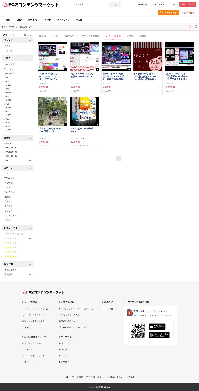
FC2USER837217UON (81, 146)
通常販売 (17, 274)
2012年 (7, 130)
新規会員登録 (187, 4)
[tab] (118, 36)
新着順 (42, 36)
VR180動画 (9, 178)
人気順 (130, 36)
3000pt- (17, 160)
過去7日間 (9, 69)
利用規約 (26, 327)
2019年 (7, 104)
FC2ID (62, 343)
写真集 (19, 19)
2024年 (7, 85)
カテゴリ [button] (17, 167)
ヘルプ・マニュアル (31, 343)
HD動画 (7, 197)
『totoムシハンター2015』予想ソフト (50, 130)
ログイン (174, 4)
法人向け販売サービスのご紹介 (73, 327)
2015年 (7, 119)
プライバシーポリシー (95, 377)
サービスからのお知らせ (33, 315)
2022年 (7, 93)
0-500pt (7, 143)
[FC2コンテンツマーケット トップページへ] (43, 292)
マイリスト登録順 (90, 36)
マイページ (142, 4)
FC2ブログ (64, 362)
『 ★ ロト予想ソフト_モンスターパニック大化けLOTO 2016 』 (50, 76)
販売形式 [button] (17, 264)
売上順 (55, 36)
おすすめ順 (70, 36)
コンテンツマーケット (39, 5)
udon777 (44, 91)
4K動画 (7, 187)
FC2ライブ (64, 356)
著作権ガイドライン (115, 377)
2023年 (7, 89)
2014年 (7, 122)
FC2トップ (69, 377)
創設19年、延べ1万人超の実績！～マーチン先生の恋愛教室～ (145, 76)
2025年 (7, 81)
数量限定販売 (10, 270)
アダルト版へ (188, 12)
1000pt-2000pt (10, 152)
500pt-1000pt (10, 147)
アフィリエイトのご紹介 (70, 315)
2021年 (7, 96)
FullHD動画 (9, 192)
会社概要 (80, 377)
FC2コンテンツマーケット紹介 (36, 309)
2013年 (7, 126)
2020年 (7, 100)
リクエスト (27, 349)
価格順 (143, 36)
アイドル (8, 50)
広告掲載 (130, 377)
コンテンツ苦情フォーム (33, 356)
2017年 (7, 111)
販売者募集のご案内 (68, 321)
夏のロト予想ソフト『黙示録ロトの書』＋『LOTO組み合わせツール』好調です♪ (177, 76)
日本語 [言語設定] (110, 309)
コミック (46, 19)
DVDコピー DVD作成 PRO (82, 130)
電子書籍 (32, 19)
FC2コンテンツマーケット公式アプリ (76, 309)
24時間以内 (9, 64)
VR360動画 (9, 183)
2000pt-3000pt (10, 156)
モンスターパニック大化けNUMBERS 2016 (82, 75)
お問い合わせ (28, 362)
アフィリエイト (157, 4)
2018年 (7, 107)
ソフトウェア (63, 19)
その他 (79, 19)
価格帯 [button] (17, 138)
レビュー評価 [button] (17, 228)
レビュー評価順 (113, 36)
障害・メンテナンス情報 (33, 321)
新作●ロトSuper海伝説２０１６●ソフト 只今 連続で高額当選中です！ (113, 76)
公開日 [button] (17, 58)
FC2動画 (63, 349)
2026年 (7, 78)
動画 (8, 19)
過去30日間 (9, 73)
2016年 (7, 115)
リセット (28, 35)
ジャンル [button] (17, 40)
